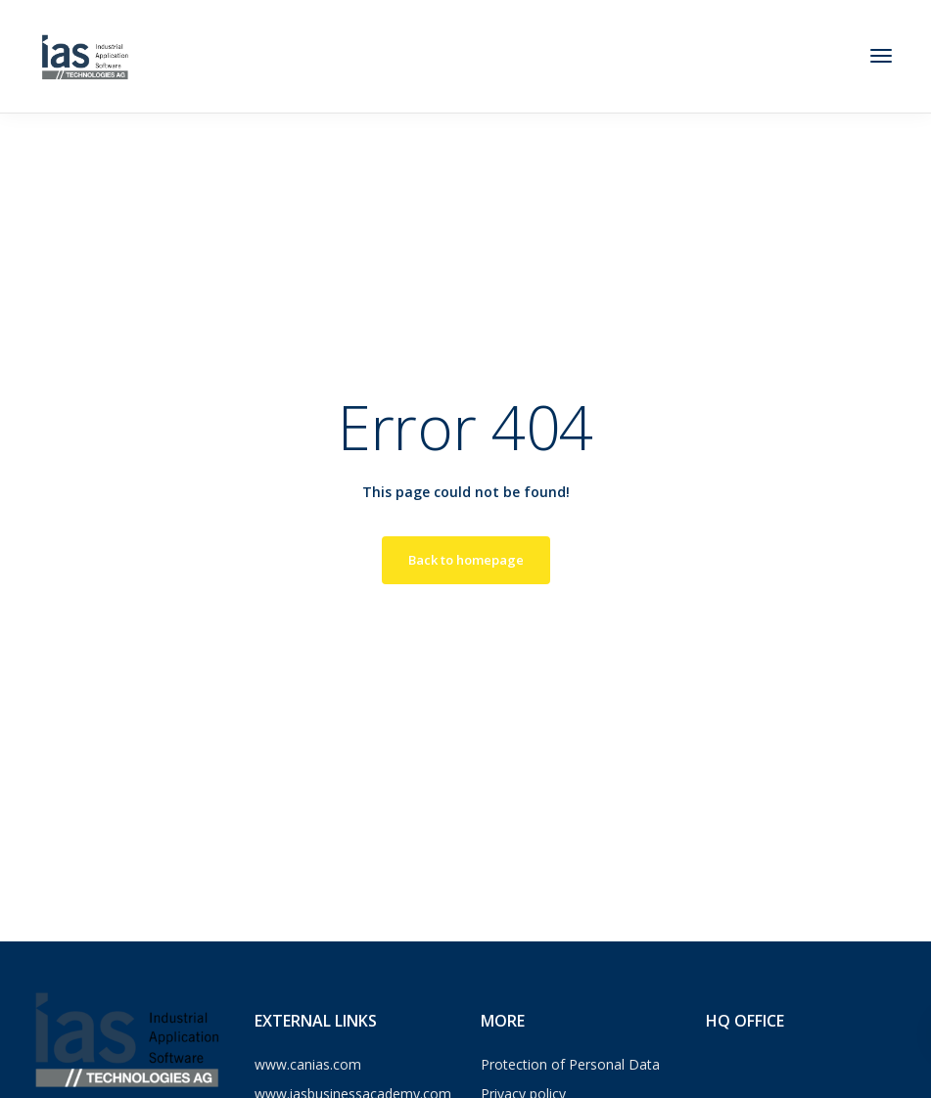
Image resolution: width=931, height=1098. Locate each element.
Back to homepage (466, 560)
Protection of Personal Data (570, 1064)
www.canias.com (308, 1064)
